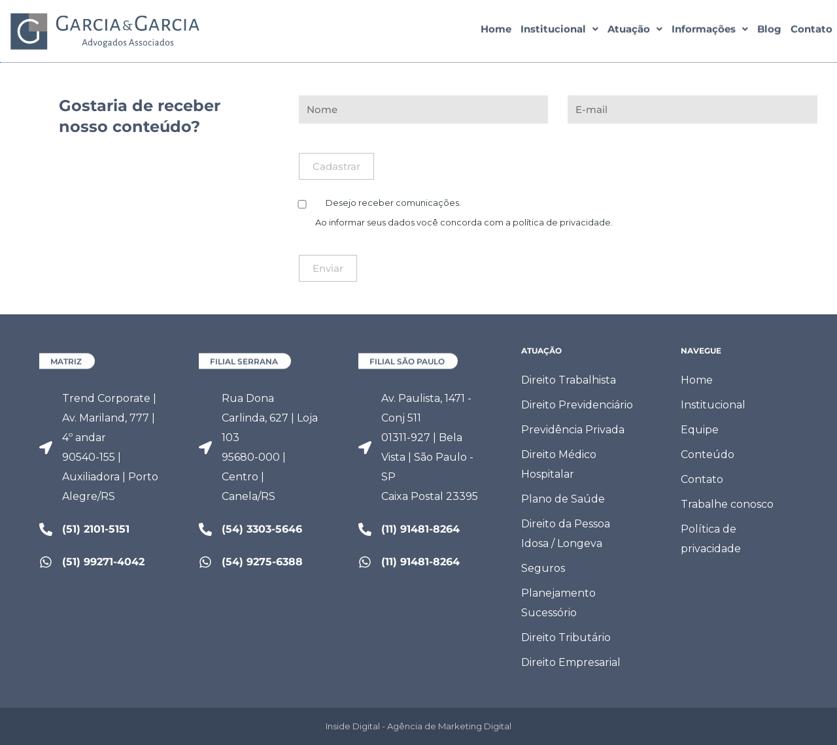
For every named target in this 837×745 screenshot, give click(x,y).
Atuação (634, 31)
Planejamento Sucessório (558, 603)
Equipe (700, 429)
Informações (710, 31)
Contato (811, 31)
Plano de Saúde (563, 499)
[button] (559, 31)
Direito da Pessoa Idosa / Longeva (565, 534)
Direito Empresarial (571, 662)
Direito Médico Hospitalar (558, 464)
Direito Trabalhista (568, 380)
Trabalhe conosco (727, 504)
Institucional (559, 31)
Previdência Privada (572, 429)
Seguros (543, 568)
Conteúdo (707, 454)
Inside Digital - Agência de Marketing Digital (418, 726)
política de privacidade (562, 222)
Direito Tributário (566, 637)
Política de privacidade (711, 539)
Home (496, 31)
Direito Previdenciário (577, 405)
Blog (769, 31)
